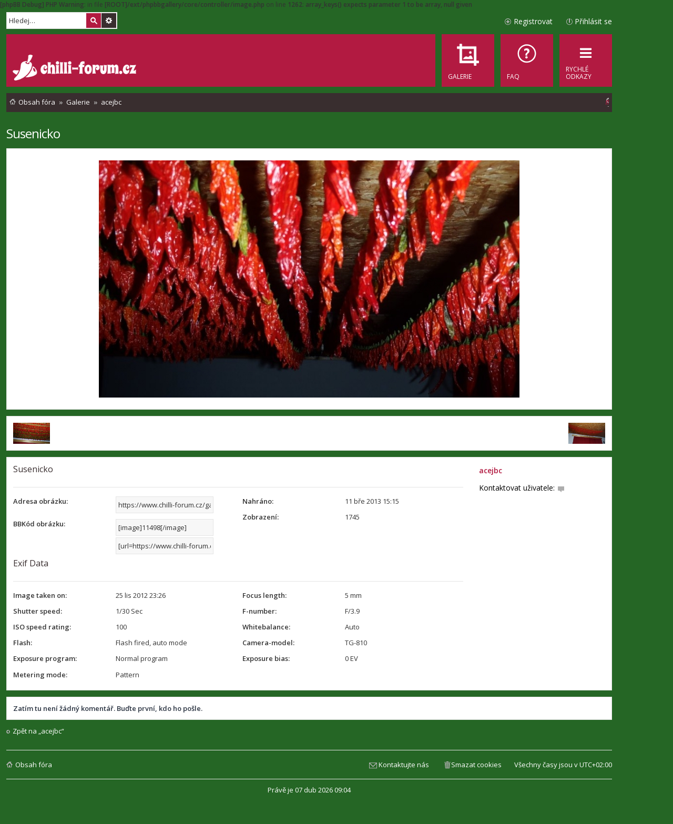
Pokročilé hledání (108, 20)
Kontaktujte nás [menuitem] (404, 764)
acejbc (490, 470)
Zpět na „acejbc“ (38, 731)
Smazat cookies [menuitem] (476, 764)
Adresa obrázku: (40, 501)
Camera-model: (268, 642)
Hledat (93, 20)
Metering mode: (40, 674)
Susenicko (33, 133)
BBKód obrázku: (39, 523)
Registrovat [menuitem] (533, 21)
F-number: (259, 611)
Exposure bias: (266, 658)
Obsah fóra (33, 764)
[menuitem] (527, 60)
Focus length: (264, 595)
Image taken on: (40, 595)
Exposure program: (45, 658)
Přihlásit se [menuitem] (593, 21)
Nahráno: (257, 501)
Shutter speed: (37, 611)
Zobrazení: (260, 517)
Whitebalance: (266, 627)
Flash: (22, 642)
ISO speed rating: (42, 627)
